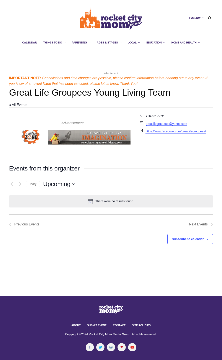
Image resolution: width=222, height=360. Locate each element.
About (76, 325)
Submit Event (96, 325)
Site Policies (141, 325)
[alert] (111, 201)
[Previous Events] (11, 184)
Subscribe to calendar (188, 239)
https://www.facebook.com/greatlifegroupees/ (175, 131)
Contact (119, 325)
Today (32, 184)
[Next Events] (20, 184)
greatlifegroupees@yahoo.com (166, 123)
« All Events (18, 105)
